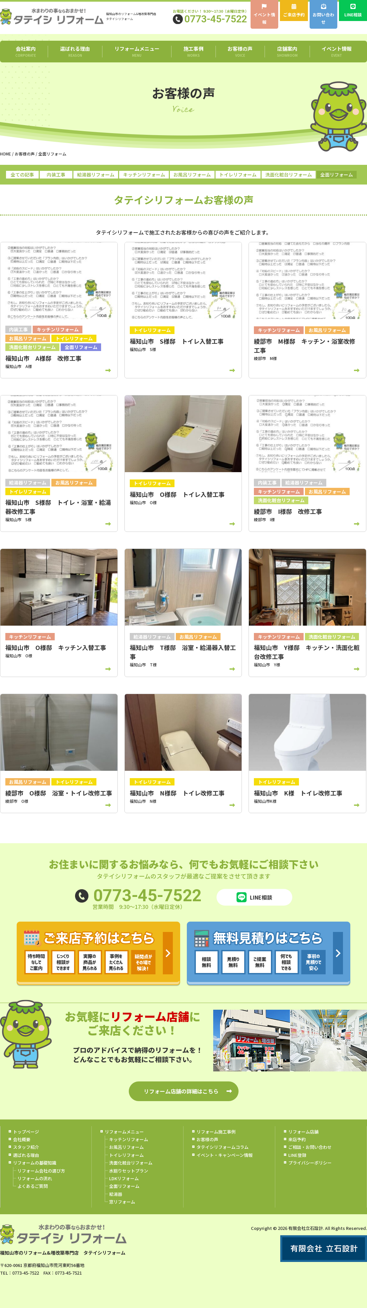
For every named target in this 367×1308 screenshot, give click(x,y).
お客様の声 (240, 51)
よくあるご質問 (32, 1186)
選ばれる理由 (74, 51)
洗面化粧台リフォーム (288, 174)
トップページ (26, 1131)
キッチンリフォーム (144, 174)
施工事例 (193, 51)
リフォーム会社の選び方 (41, 1170)
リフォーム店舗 (303, 1131)
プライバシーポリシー (310, 1163)
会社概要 (21, 1139)
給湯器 (115, 1194)
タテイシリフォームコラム (223, 1147)
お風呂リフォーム (192, 174)
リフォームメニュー (137, 51)
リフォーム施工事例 (216, 1131)
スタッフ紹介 (26, 1147)
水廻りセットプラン (128, 1170)
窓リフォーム (122, 1202)
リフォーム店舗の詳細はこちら (181, 1091)
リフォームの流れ (34, 1178)
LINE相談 (353, 11)
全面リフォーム (336, 174)
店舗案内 (287, 51)
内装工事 (56, 174)
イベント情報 (264, 14)
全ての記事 (22, 174)
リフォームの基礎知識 (34, 1163)
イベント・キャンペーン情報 (225, 1155)
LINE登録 (297, 1155)
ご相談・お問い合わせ (310, 1147)
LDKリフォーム (124, 1178)
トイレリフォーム (238, 174)
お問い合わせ (323, 14)
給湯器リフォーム (95, 174)
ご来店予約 (294, 11)
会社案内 (25, 51)
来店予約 (297, 1139)
